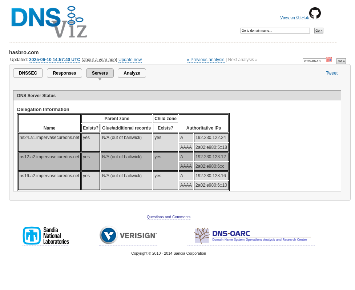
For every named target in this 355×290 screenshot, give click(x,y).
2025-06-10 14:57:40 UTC (54, 59)
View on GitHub (300, 17)
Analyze (132, 73)
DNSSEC (28, 73)
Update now (130, 59)
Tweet (332, 73)
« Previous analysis (206, 59)
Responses (64, 73)
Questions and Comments (168, 217)
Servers (100, 73)
